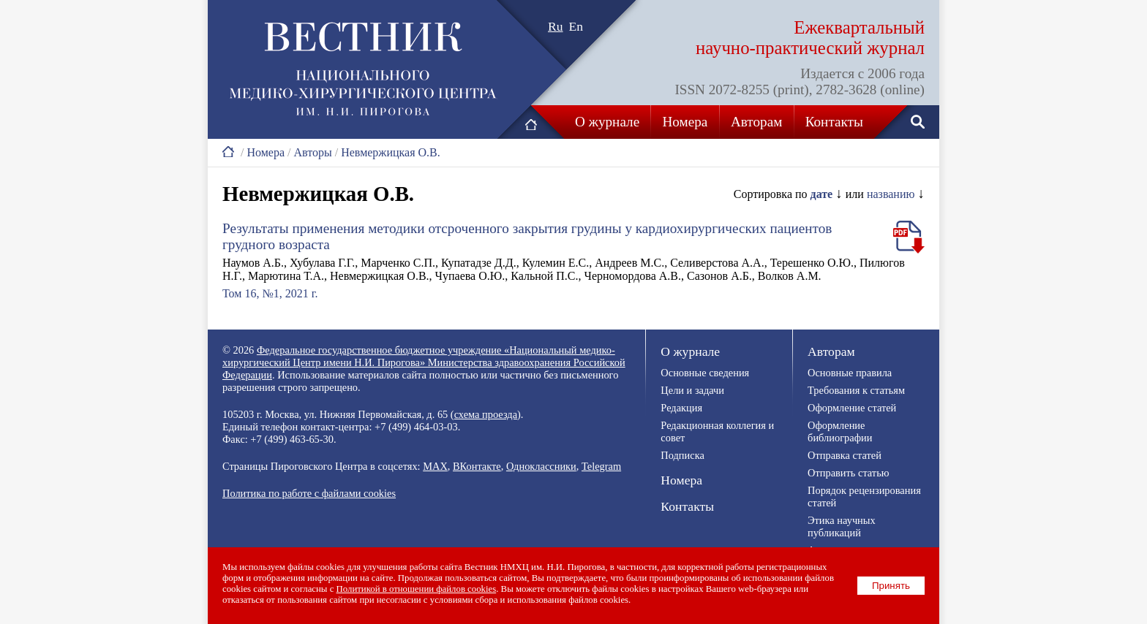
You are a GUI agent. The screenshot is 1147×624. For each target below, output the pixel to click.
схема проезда (485, 414)
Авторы (312, 152)
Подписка (682, 455)
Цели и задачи (692, 390)
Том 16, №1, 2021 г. (269, 293)
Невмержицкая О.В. (390, 152)
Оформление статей (852, 408)
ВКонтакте (477, 466)
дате (822, 194)
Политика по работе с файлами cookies (309, 493)
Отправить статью (848, 473)
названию (891, 194)
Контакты (834, 121)
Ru (555, 26)
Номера (685, 121)
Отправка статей (844, 455)
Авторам (756, 121)
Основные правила (850, 372)
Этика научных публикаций (842, 526)
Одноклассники (541, 466)
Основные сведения (705, 372)
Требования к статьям (856, 390)
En (576, 26)
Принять (891, 585)
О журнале (607, 121)
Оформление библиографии (840, 431)
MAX (435, 466)
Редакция (681, 408)
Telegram (601, 466)
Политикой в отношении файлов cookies (416, 589)
